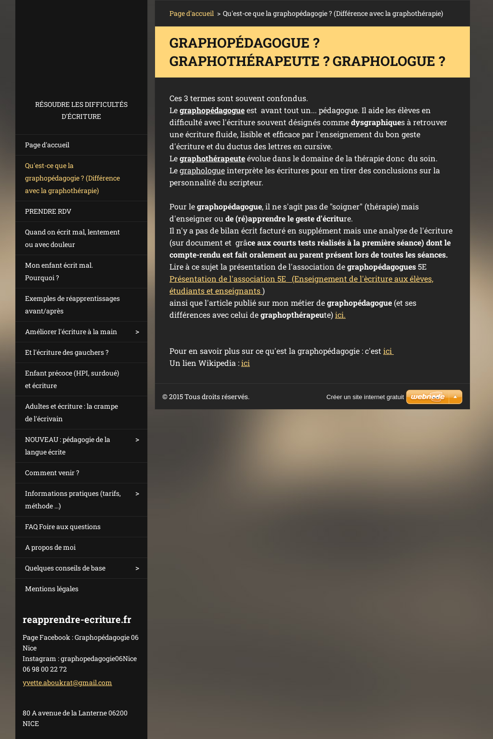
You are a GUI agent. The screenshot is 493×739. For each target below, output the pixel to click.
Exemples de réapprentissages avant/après (72, 304)
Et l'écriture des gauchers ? (67, 352)
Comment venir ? (52, 472)
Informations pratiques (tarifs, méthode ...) (73, 499)
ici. (340, 315)
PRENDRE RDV (48, 211)
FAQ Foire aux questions (63, 526)
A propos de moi (50, 547)
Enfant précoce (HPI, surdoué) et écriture (72, 379)
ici (388, 351)
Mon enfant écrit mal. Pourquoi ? (59, 271)
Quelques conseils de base (65, 567)
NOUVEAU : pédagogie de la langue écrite (67, 445)
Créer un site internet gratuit (365, 397)
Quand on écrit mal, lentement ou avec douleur (72, 238)
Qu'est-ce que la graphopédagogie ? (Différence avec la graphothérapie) (72, 178)
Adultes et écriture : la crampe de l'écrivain (71, 412)
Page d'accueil (47, 144)
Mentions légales (51, 588)
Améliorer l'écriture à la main (71, 331)
